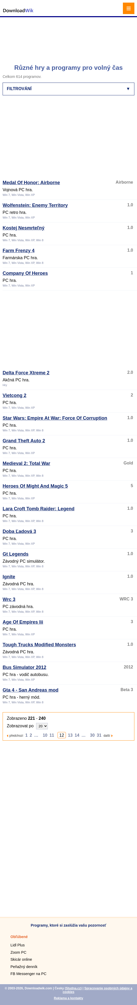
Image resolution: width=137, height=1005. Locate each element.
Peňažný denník (23, 967)
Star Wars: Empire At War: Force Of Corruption (55, 418)
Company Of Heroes (25, 273)
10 (45, 735)
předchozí (16, 735)
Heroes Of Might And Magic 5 (35, 486)
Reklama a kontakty (68, 998)
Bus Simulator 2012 (24, 667)
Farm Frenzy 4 (19, 250)
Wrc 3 (9, 599)
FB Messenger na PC (28, 974)
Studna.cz (73, 988)
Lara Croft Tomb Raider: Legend (39, 508)
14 (77, 735)
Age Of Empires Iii (23, 622)
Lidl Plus (17, 945)
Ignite (9, 576)
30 (92, 735)
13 (70, 735)
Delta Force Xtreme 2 (26, 372)
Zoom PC (18, 952)
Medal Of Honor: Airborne (31, 182)
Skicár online (21, 959)
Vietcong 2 (14, 395)
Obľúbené (19, 937)
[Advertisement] (69, 37)
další (107, 735)
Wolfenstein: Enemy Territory (35, 205)
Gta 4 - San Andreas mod (30, 690)
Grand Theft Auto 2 (24, 440)
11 (51, 735)
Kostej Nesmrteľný (23, 228)
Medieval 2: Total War (26, 463)
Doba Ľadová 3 (19, 531)
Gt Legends (15, 554)
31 (99, 735)
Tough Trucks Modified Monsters (39, 644)
